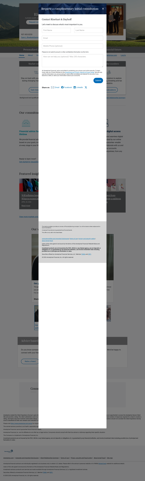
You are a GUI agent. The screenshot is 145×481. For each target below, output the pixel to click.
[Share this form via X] (86, 87)
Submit (98, 80)
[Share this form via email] (54, 88)
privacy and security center (87, 238)
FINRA (83, 254)
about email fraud (47, 241)
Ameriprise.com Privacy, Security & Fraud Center (79, 72)
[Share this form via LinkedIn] (78, 87)
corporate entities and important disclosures (55, 238)
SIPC (89, 254)
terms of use (74, 238)
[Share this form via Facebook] (66, 87)
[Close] (103, 8)
